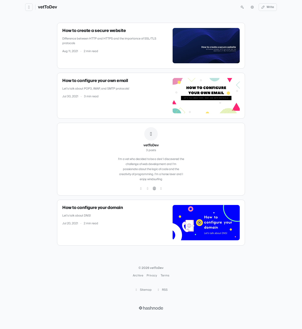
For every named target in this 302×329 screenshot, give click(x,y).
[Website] (154, 188)
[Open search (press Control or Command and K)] (242, 7)
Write (267, 7)
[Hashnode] (161, 188)
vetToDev (47, 7)
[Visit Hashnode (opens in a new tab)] (151, 308)
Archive (138, 275)
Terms (165, 275)
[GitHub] (141, 188)
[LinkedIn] (148, 188)
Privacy (152, 275)
